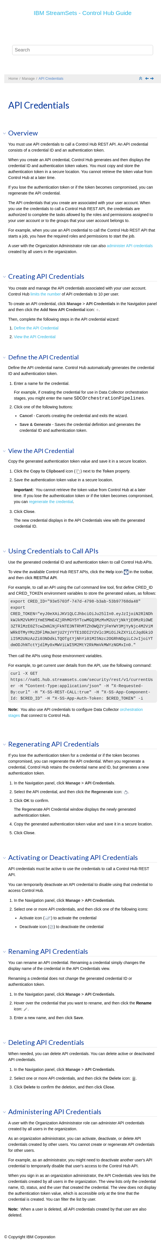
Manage (28, 79)
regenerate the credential (51, 501)
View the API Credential (35, 337)
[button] (6, 133)
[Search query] (82, 50)
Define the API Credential (36, 328)
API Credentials (51, 79)
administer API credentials (130, 245)
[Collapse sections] (141, 79)
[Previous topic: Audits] (147, 79)
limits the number (46, 294)
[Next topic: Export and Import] (152, 79)
